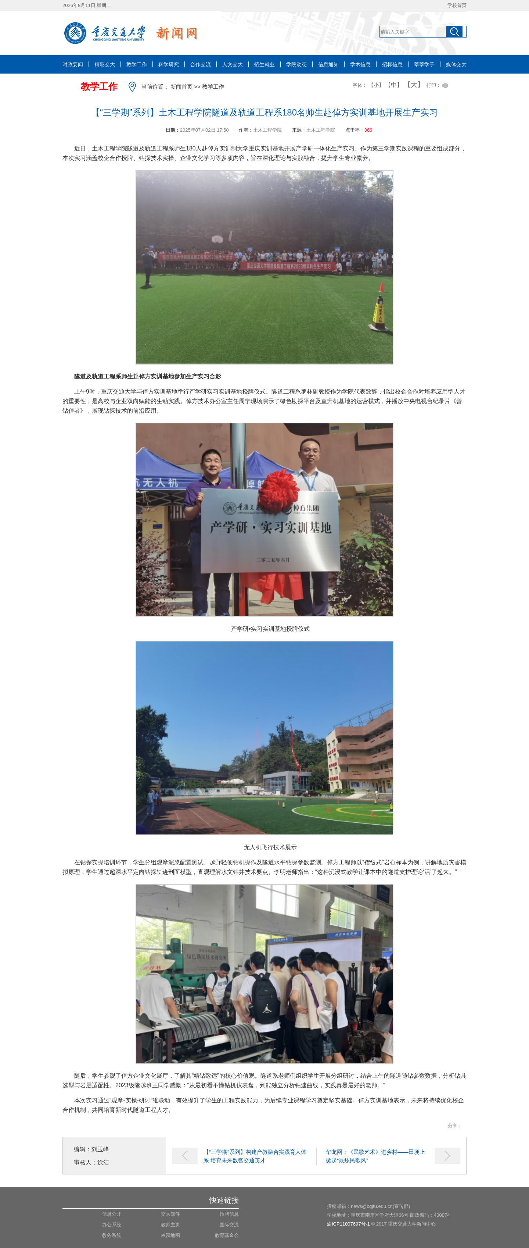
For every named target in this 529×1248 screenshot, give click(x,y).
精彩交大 (104, 64)
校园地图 (170, 1235)
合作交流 (200, 64)
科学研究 (168, 64)
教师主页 (170, 1224)
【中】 (394, 85)
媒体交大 (456, 64)
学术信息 (360, 64)
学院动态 (296, 64)
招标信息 (392, 64)
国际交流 (229, 1224)
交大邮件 (170, 1214)
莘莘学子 (424, 64)
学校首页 (457, 5)
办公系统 (111, 1224)
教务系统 (111, 1235)
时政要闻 (72, 64)
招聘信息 (229, 1214)
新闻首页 (181, 86)
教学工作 (136, 64)
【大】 (414, 84)
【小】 (376, 85)
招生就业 (264, 64)
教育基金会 (227, 1235)
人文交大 (232, 64)
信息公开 (111, 1214)
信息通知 (328, 64)
